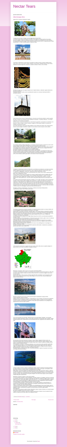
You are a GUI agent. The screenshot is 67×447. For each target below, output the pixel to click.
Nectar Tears (24, 6)
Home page (34, 399)
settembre (17, 422)
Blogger (38, 441)
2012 (15, 419)
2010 (15, 426)
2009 (15, 427)
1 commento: (28, 396)
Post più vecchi (50, 399)
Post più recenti (16, 399)
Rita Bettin (16, 432)
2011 (15, 421)
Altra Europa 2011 (19, 17)
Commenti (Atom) (20, 401)
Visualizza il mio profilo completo (19, 434)
